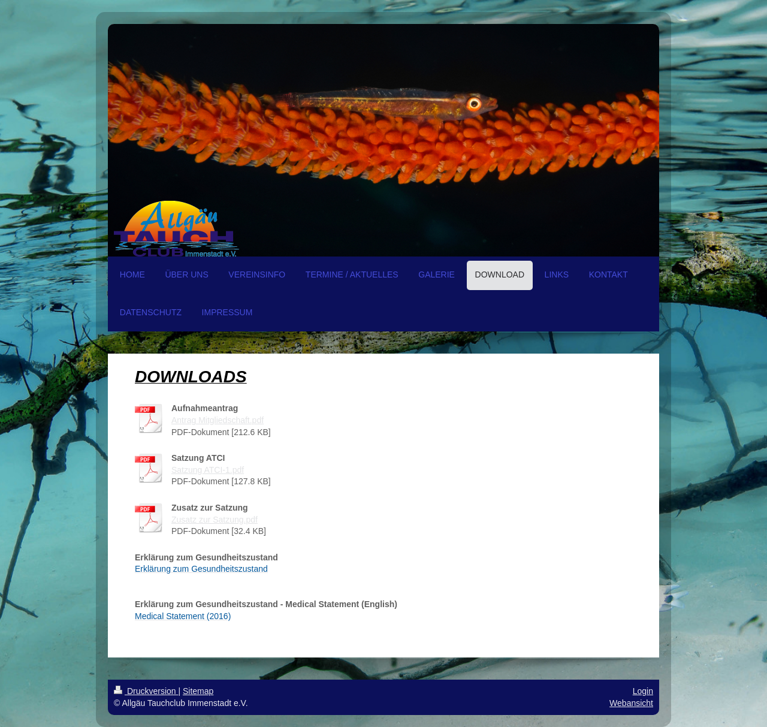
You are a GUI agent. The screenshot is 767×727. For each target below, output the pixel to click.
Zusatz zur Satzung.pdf (214, 519)
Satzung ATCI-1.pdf (207, 470)
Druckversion (146, 691)
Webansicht (631, 703)
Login (643, 691)
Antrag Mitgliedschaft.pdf (217, 420)
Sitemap (198, 691)
